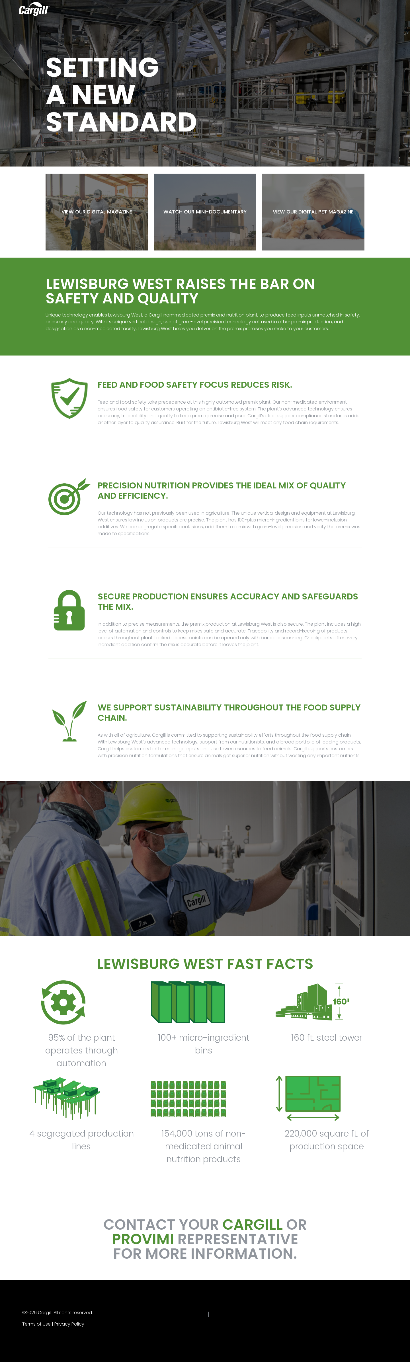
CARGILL (252, 1224)
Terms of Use (36, 1324)
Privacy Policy (69, 1324)
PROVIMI (143, 1239)
